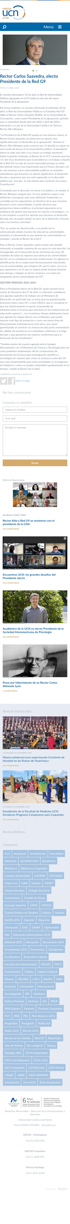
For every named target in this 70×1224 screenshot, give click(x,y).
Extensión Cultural (35, 956)
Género (9, 979)
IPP (27, 993)
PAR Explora (12, 1008)
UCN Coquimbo (15, 1067)
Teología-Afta (13, 1052)
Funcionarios (13, 971)
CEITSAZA (55, 875)
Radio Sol (44, 1023)
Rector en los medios (18, 1038)
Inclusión (10, 986)
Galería (29, 971)
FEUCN (46, 964)
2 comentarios (10, 691)
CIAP (24, 883)
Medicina (39, 993)
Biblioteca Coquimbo (34, 868)
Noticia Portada (14, 1001)
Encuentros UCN (53, 942)
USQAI (9, 1075)
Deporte (29, 920)
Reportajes (55, 1038)
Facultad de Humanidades (21, 964)
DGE (25, 927)
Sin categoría (35, 1045)
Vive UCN (29, 1082)
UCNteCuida (37, 1067)
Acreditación (38, 853)
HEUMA (23, 979)
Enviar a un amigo (22, 380)
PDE (17, 1016)
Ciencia (36, 883)
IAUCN (47, 979)
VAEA (21, 1075)
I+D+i (35, 979)
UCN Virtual (56, 1067)
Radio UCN (12, 1030)
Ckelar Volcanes (14, 890)
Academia (20, 853)
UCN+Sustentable (36, 1052)
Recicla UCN (31, 1030)
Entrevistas (38, 949)
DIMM (36, 927)
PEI (26, 1016)
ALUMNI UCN (29, 861)
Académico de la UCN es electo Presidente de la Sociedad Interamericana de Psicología (33, 630)
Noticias (33, 1001)
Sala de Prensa (14, 1045)
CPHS (34, 905)
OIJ (44, 1001)
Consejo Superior (15, 905)
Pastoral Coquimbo (50, 1008)
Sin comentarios (11, 529)
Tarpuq (51, 1045)
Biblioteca (11, 868)
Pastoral (29, 1008)
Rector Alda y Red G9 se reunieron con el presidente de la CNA (28, 522)
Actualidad (56, 853)
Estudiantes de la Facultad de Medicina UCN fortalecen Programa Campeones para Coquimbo (33, 812)
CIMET (49, 883)
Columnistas (12, 897)
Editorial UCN (13, 942)
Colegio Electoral (39, 890)
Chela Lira (11, 883)
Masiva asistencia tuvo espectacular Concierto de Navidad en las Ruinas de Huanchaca (33, 758)
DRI (7, 934)
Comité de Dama (34, 897)
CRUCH (47, 905)
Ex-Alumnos (12, 956)
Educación (32, 942)
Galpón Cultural (47, 971)
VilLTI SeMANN (38, 1075)
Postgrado (28, 1023)
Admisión (10, 861)
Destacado (11, 927)
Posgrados (11, 1023)
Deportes (44, 920)
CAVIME (39, 875)
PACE (54, 1001)
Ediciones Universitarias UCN (31, 934)
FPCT (58, 964)
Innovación (27, 986)
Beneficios (48, 861)
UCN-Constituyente (17, 1060)
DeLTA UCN (12, 920)
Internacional (46, 986)
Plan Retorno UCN (43, 1016)
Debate (59, 912)
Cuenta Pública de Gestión (21, 912)
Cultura (46, 912)
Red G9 (39, 1038)
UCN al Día (41, 1060)
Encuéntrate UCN (16, 949)
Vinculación (12, 1082)
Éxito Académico (50, 1082)
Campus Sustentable (17, 875)
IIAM (59, 979)
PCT (7, 1016)
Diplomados (51, 927)
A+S (7, 853)
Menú (53, 26)
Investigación (13, 993)
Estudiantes (56, 949)
